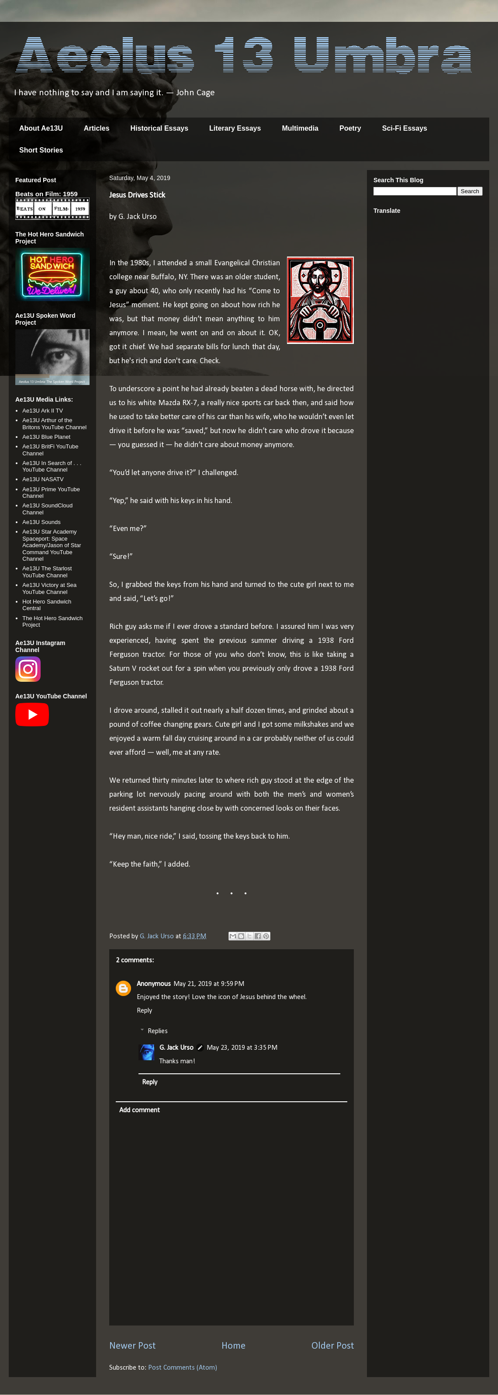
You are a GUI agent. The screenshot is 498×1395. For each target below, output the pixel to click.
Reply (144, 1010)
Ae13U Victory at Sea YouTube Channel (49, 588)
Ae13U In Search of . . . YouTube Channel (51, 466)
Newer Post (132, 1346)
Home (233, 1346)
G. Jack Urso (176, 1048)
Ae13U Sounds (41, 522)
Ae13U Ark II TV (42, 410)
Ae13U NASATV (42, 479)
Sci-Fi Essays (404, 128)
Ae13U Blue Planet (46, 437)
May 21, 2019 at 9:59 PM (208, 984)
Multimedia (300, 128)
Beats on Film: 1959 (46, 194)
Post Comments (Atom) (182, 1367)
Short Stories (41, 150)
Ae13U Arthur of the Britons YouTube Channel (54, 423)
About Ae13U (41, 128)
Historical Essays (160, 128)
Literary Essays (235, 128)
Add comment (139, 1110)
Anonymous (154, 984)
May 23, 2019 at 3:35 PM (242, 1048)
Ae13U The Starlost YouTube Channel (47, 572)
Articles (97, 128)
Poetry (350, 128)
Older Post (332, 1346)
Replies (158, 1031)
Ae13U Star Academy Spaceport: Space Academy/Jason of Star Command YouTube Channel (51, 545)
